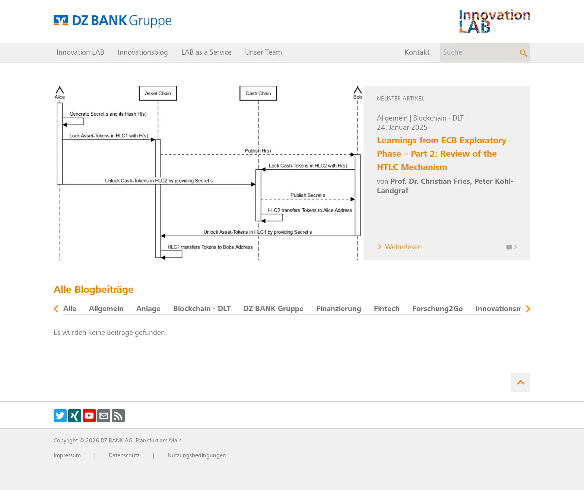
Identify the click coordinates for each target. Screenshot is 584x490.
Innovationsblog (143, 53)
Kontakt (417, 53)
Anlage (148, 309)
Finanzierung (338, 309)
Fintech (387, 309)
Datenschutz (124, 456)
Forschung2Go (437, 309)
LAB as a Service (206, 53)
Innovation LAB (80, 53)
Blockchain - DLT (438, 119)
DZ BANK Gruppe (274, 309)
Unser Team (263, 53)
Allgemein (392, 119)
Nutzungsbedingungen (197, 456)
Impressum (67, 456)
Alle (69, 309)
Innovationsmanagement (519, 309)
